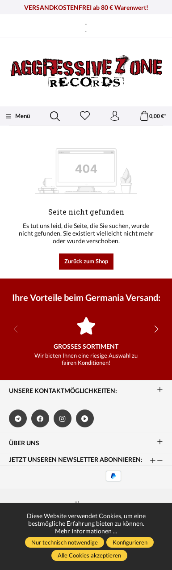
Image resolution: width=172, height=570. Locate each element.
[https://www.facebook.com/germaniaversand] (40, 418)
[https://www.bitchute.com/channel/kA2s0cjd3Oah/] (85, 418)
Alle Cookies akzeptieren (89, 555)
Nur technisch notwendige (64, 542)
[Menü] (17, 116)
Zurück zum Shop (86, 261)
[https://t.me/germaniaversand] (18, 418)
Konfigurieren (130, 542)
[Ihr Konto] (115, 116)
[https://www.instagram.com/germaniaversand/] (62, 418)
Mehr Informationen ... (86, 531)
